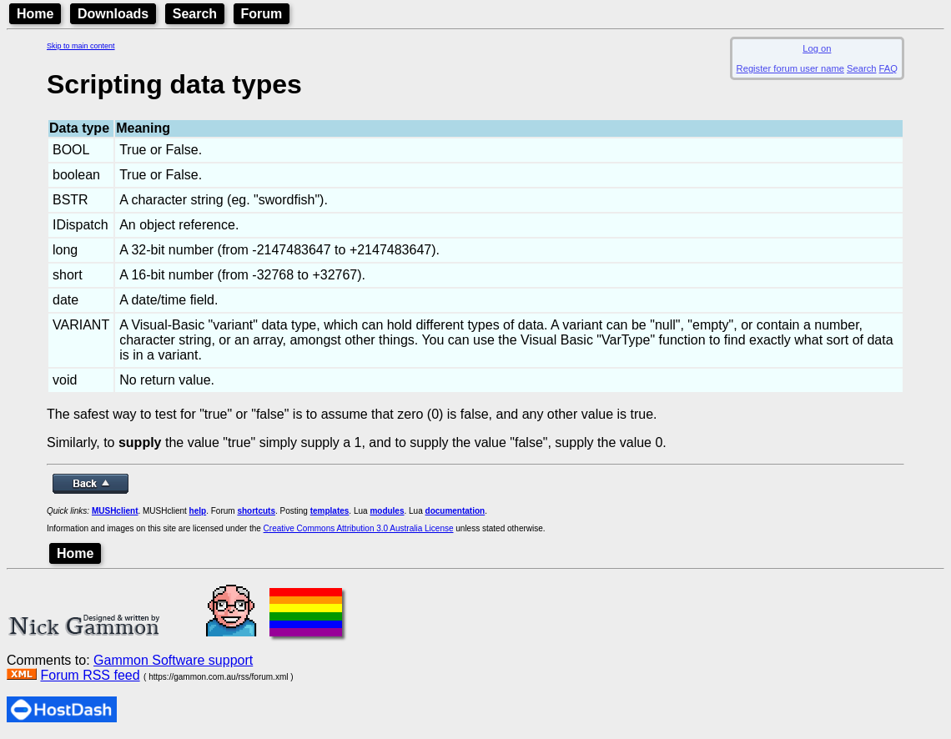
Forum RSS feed (89, 675)
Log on (817, 48)
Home (35, 14)
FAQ (888, 68)
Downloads (113, 14)
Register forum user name (790, 68)
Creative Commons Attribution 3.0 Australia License (359, 528)
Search (195, 14)
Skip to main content (81, 46)
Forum (262, 14)
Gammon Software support (173, 660)
